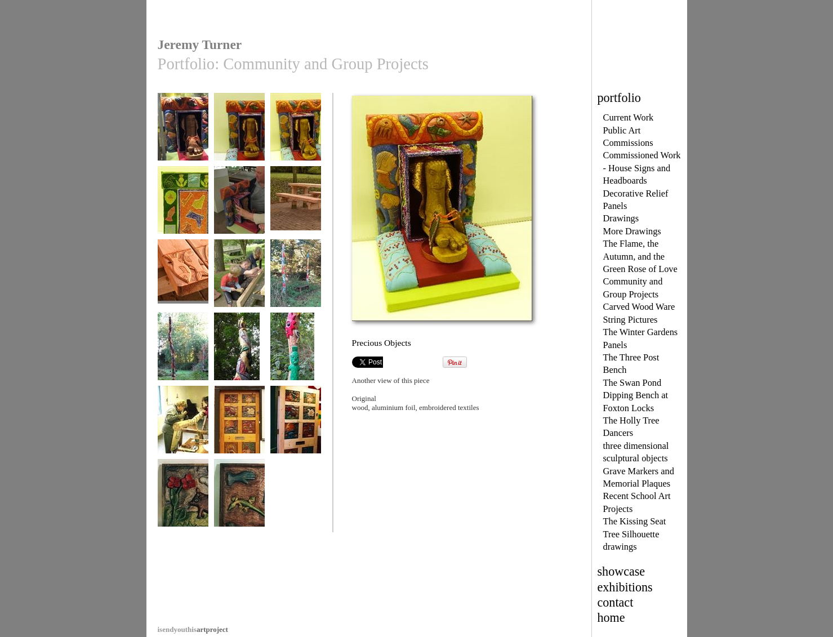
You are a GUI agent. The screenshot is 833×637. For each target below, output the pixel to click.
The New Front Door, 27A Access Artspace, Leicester (239, 437)
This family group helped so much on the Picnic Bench (239, 286)
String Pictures (630, 319)
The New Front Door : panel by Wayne (239, 506)
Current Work (628, 117)
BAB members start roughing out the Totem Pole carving (183, 437)
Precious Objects (183, 132)
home (611, 618)
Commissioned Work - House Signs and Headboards (642, 168)
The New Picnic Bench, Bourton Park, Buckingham (295, 213)
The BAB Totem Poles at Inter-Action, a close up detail (295, 364)
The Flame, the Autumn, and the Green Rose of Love (640, 256)
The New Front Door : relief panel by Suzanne (183, 506)
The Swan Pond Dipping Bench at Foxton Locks (636, 395)
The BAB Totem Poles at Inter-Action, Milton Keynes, (183, 364)
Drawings (621, 218)
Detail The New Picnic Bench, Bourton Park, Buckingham (183, 290)
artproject (193, 629)
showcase (621, 571)
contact (616, 602)
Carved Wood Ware (639, 306)
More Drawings (632, 231)
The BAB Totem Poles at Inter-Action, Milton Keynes (295, 290)
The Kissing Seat (634, 521)
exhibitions (625, 587)
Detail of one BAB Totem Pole (239, 356)
